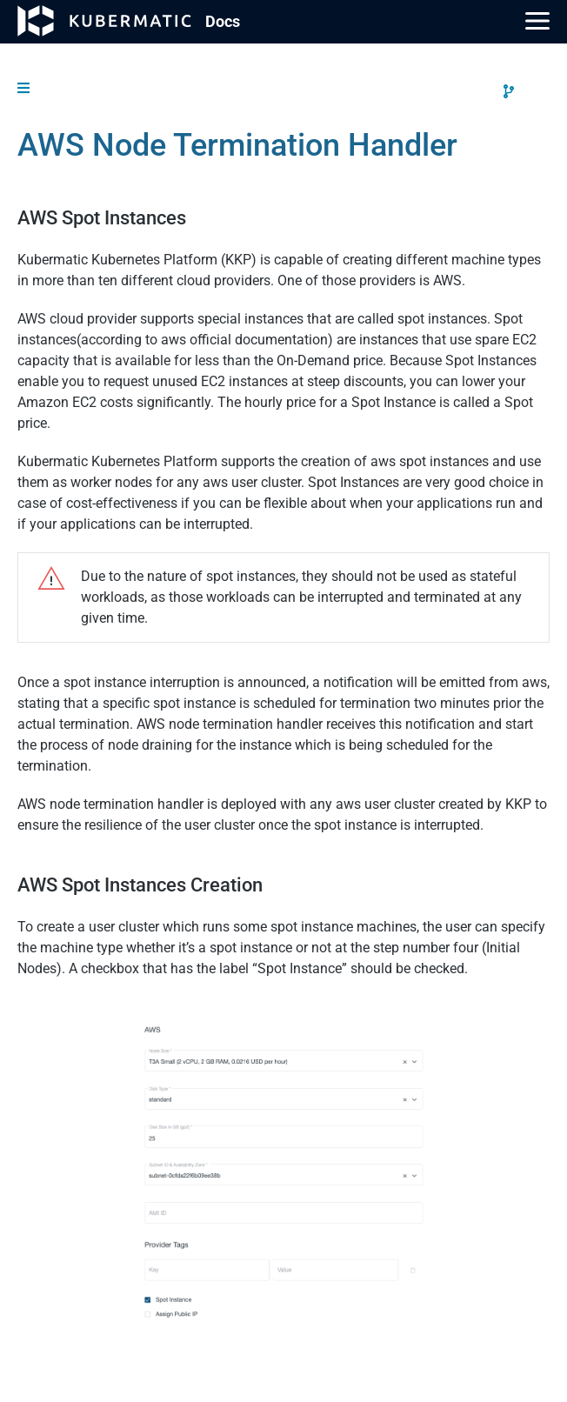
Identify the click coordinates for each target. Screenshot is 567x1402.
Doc (222, 21)
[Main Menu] (537, 21)
